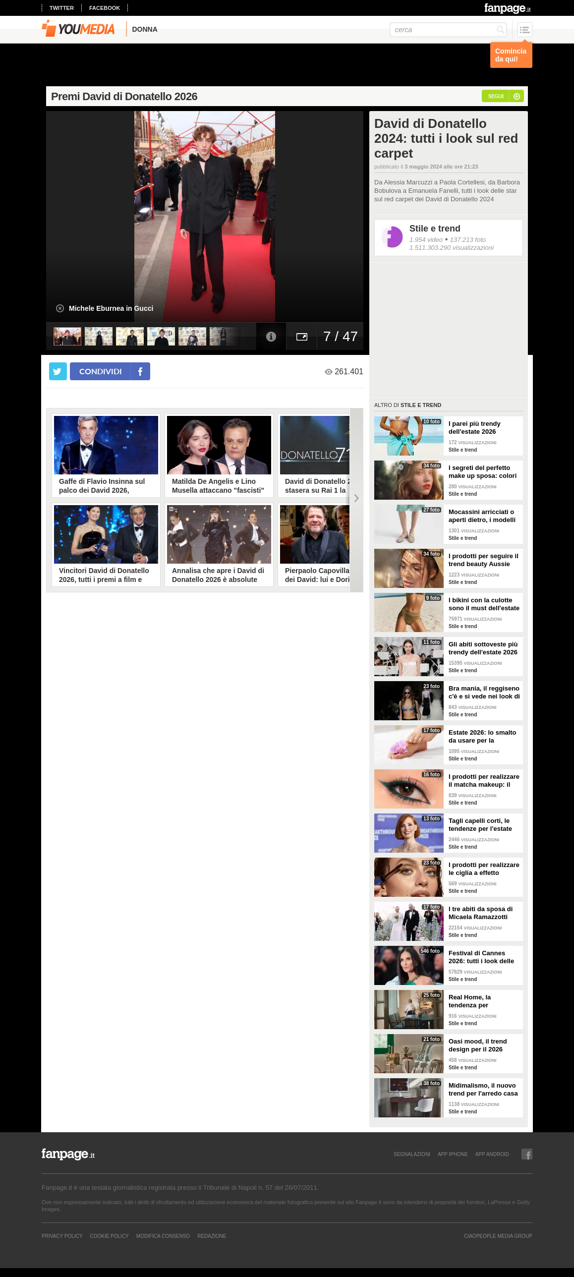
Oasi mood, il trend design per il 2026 (478, 1045)
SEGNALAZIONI (412, 1154)
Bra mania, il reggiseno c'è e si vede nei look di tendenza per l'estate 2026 (484, 692)
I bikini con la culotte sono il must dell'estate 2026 (484, 604)
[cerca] (448, 29)
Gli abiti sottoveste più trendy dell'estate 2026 (483, 648)
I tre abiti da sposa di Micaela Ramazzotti (481, 913)
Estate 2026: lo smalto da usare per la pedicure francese (483, 737)
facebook (104, 8)
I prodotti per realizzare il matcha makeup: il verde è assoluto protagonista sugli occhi (484, 781)
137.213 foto (468, 239)
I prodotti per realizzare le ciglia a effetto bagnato (484, 869)
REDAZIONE (211, 1235)
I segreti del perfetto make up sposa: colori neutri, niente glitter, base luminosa (483, 472)
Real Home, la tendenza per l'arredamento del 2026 (483, 1001)
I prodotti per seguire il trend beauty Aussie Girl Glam (483, 560)
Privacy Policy (62, 1235)
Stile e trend (434, 228)
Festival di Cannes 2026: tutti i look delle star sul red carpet (481, 957)
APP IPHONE (453, 1154)
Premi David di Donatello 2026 (124, 96)
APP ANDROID (492, 1154)
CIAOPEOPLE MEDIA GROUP (498, 1235)
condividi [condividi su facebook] (100, 371)
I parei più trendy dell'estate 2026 (475, 427)
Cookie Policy (109, 1235)
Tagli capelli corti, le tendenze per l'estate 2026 (480, 825)
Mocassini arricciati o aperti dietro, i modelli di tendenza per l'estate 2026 (484, 516)
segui (496, 96)
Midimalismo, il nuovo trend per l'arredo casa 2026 (483, 1090)
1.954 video (426, 239)
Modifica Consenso (163, 1235)
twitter (62, 8)
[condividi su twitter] (58, 371)
